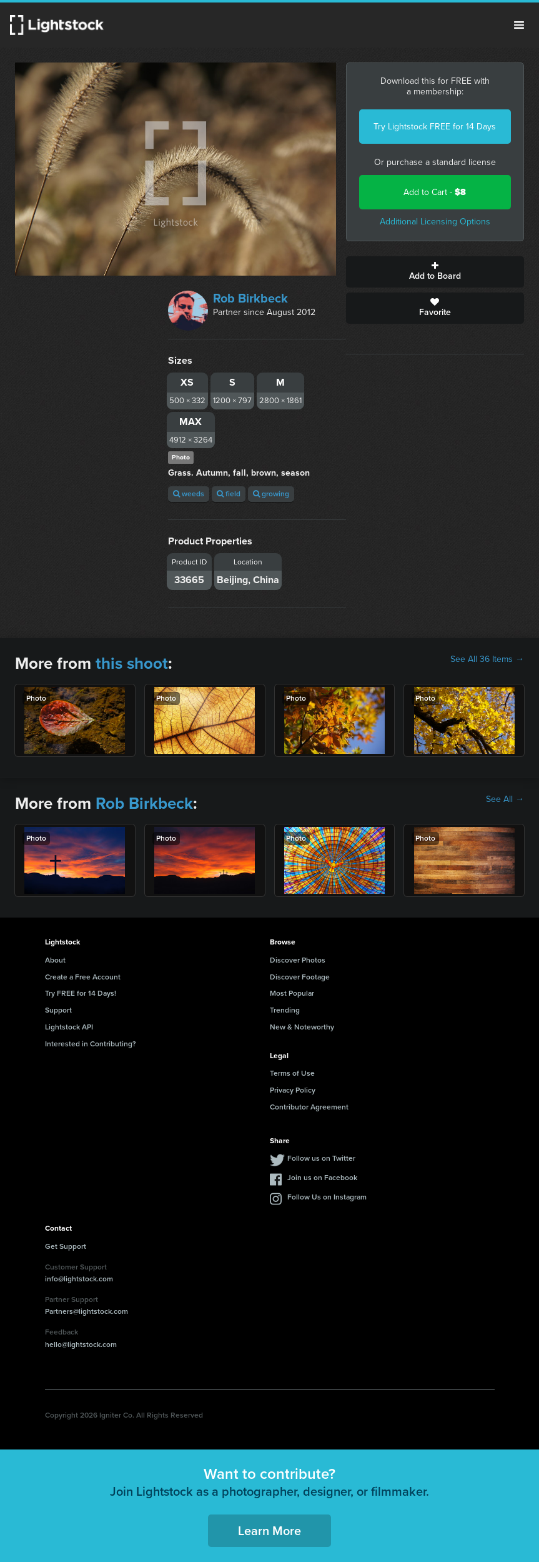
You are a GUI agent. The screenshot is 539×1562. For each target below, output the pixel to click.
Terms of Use (292, 1073)
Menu (519, 25)
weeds (188, 493)
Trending (285, 1010)
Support (58, 1010)
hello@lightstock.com (81, 1344)
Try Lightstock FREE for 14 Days (434, 126)
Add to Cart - (434, 192)
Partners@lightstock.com (86, 1311)
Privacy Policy (292, 1090)
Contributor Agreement (309, 1107)
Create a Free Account (83, 977)
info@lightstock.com (79, 1278)
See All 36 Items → (487, 659)
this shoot (132, 663)
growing (271, 493)
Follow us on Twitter (321, 1158)
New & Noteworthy (302, 1027)
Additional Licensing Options (435, 221)
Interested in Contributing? (90, 1043)
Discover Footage (300, 977)
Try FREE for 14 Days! (80, 993)
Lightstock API (69, 1027)
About (55, 960)
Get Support (65, 1246)
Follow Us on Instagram (327, 1197)
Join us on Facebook (322, 1177)
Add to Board (435, 272)
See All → (505, 799)
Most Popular (292, 993)
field (228, 493)
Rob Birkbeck (250, 298)
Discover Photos (297, 960)
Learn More (269, 1530)
